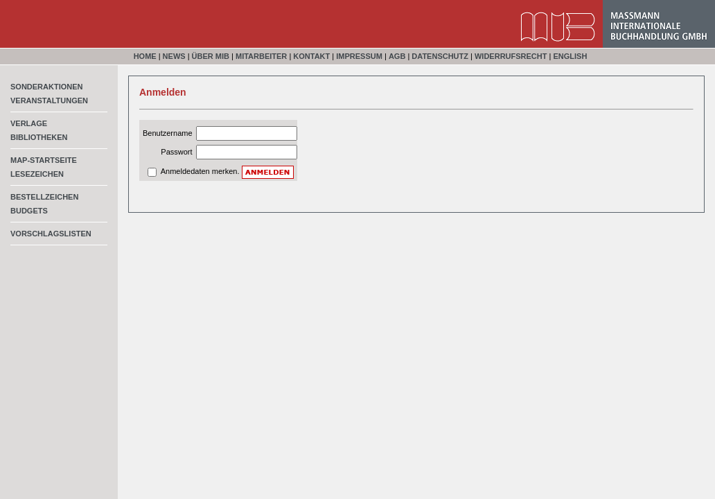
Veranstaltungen (49, 100)
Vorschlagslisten (50, 233)
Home (145, 56)
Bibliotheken (39, 137)
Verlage (28, 123)
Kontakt (311, 56)
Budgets (29, 211)
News (174, 56)
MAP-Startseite (43, 160)
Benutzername (168, 133)
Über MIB (210, 56)
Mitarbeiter (261, 56)
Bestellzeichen (44, 197)
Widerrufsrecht (511, 56)
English (570, 56)
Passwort (176, 152)
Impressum (359, 56)
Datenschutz (440, 56)
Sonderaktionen (46, 86)
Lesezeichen (37, 174)
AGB (397, 56)
